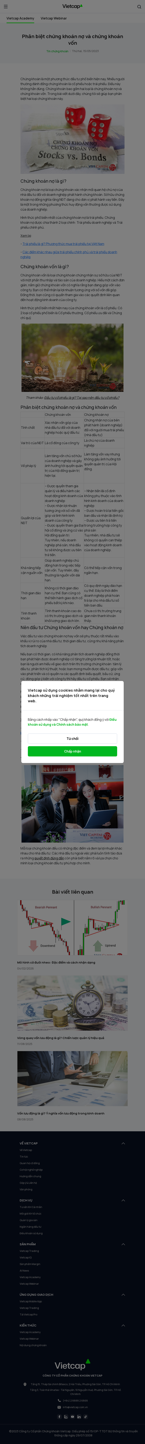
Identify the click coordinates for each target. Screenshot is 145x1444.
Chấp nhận (72, 751)
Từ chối (72, 738)
